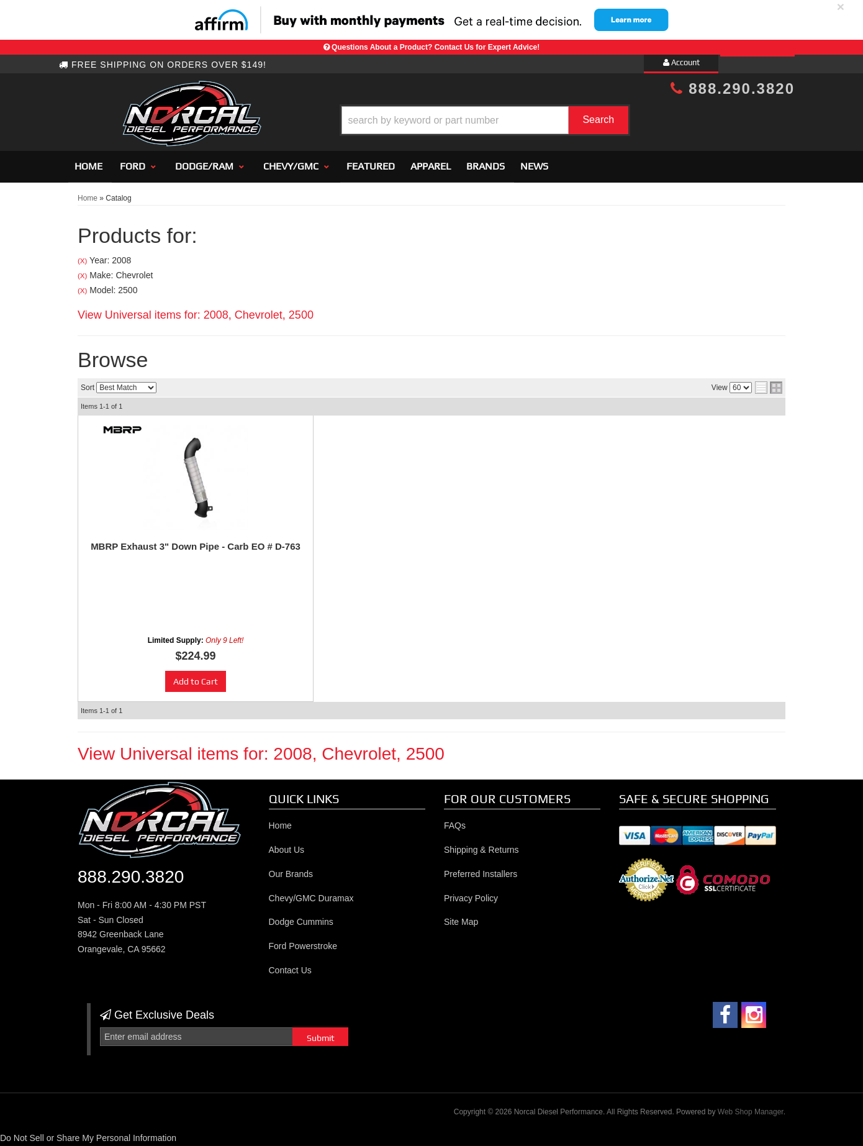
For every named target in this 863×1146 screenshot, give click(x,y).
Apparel (430, 166)
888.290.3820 (733, 88)
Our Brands (291, 874)
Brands (485, 166)
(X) (82, 261)
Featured (370, 166)
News (534, 166)
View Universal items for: (196, 315)
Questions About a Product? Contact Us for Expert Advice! (436, 47)
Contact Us (290, 970)
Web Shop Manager (751, 1111)
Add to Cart (195, 681)
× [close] (840, 6)
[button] (442, 120)
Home (88, 166)
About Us (287, 850)
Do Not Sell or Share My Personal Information (88, 1138)
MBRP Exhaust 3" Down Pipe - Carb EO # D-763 (195, 546)
